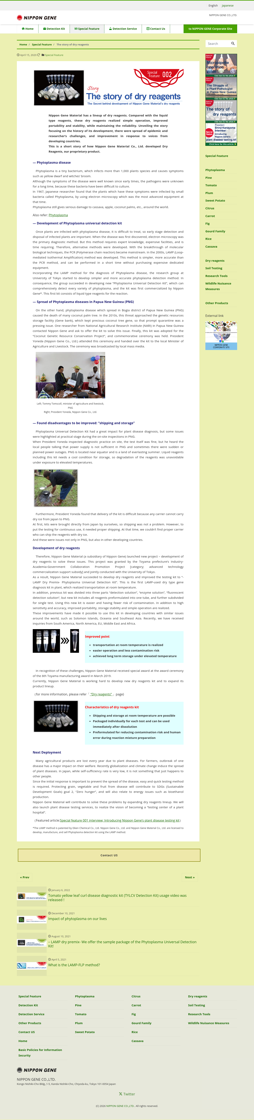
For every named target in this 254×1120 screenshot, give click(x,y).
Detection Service (123, 29)
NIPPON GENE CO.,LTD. (120, 1106)
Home (28, 29)
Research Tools (216, 276)
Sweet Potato (215, 200)
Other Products (216, 303)
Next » (190, 877)
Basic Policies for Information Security (40, 1053)
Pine (208, 178)
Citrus (209, 208)
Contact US (26, 1032)
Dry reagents (214, 260)
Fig (207, 223)
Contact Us (156, 29)
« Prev (24, 877)
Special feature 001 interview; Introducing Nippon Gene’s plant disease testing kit (119, 820)
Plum (209, 193)
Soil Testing (213, 268)
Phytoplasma (58, 215)
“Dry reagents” (101, 694)
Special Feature (87, 29)
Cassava (211, 246)
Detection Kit (54, 29)
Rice (208, 239)
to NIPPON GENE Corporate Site (210, 29)
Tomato (211, 185)
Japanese (228, 5)
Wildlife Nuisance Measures (218, 286)
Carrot (210, 216)
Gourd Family (215, 231)
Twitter (127, 1094)
